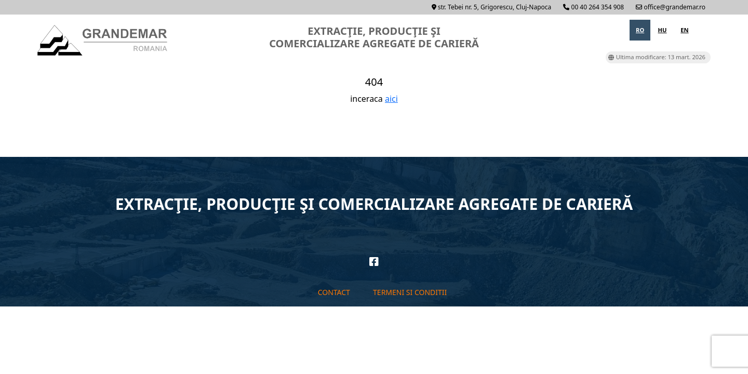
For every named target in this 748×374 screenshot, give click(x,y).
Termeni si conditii (410, 292)
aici (391, 98)
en (684, 30)
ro (640, 30)
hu (662, 30)
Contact (334, 292)
